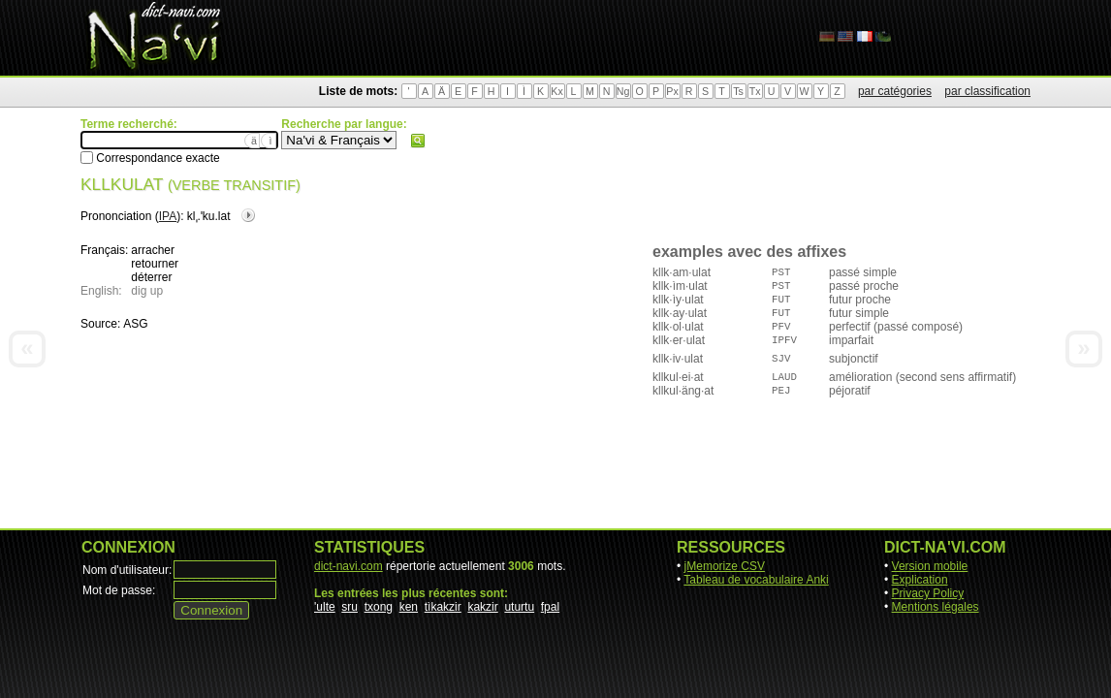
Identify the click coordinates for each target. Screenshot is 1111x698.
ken (408, 607)
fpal (550, 607)
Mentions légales (935, 607)
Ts (738, 91)
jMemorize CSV (724, 566)
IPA (167, 216)
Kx (556, 91)
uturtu (519, 607)
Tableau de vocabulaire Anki (755, 580)
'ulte (324, 607)
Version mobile (930, 566)
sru (349, 607)
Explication (920, 580)
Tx (755, 91)
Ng (623, 91)
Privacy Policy (928, 593)
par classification (987, 91)
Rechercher (418, 140)
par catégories (895, 91)
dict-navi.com (348, 566)
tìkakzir (443, 607)
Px (672, 91)
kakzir (482, 607)
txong (379, 607)
